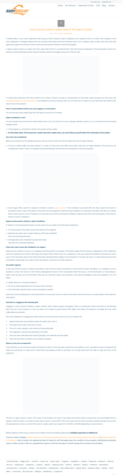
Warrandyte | (103, 464)
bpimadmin (68, 33)
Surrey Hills (17, 471)
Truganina (65, 461)
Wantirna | (94, 464)
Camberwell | (19, 464)
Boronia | (111, 461)
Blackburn (101, 461)
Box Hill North (42, 468)
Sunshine (35, 461)
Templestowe (53, 468)
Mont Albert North (67, 468)
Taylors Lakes (54, 461)
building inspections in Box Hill (87, 437)
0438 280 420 (106, 2)
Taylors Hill (44, 461)
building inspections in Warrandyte (39, 437)
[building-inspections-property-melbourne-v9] (17, 9)
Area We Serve (95, 2)
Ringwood (92, 461)
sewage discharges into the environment (21, 101)
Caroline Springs (12, 461)
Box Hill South (28, 471)
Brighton (38, 471)
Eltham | (48, 464)
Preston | (68, 464)
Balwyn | (85, 464)
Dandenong (47, 471)
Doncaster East (12, 468)
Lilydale (84, 461)
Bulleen (104, 468)
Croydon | (39, 464)
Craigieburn (75, 461)
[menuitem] (60, 5)
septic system (61, 208)
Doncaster (23, 468)
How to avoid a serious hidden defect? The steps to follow (61, 30)
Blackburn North (94, 468)
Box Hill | (10, 464)
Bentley (31, 468)
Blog (60, 33)
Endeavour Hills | (58, 464)
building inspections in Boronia (64, 437)
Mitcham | (77, 464)
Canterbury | (30, 464)
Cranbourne (58, 471)
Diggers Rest (24, 461)
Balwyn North (81, 468)
